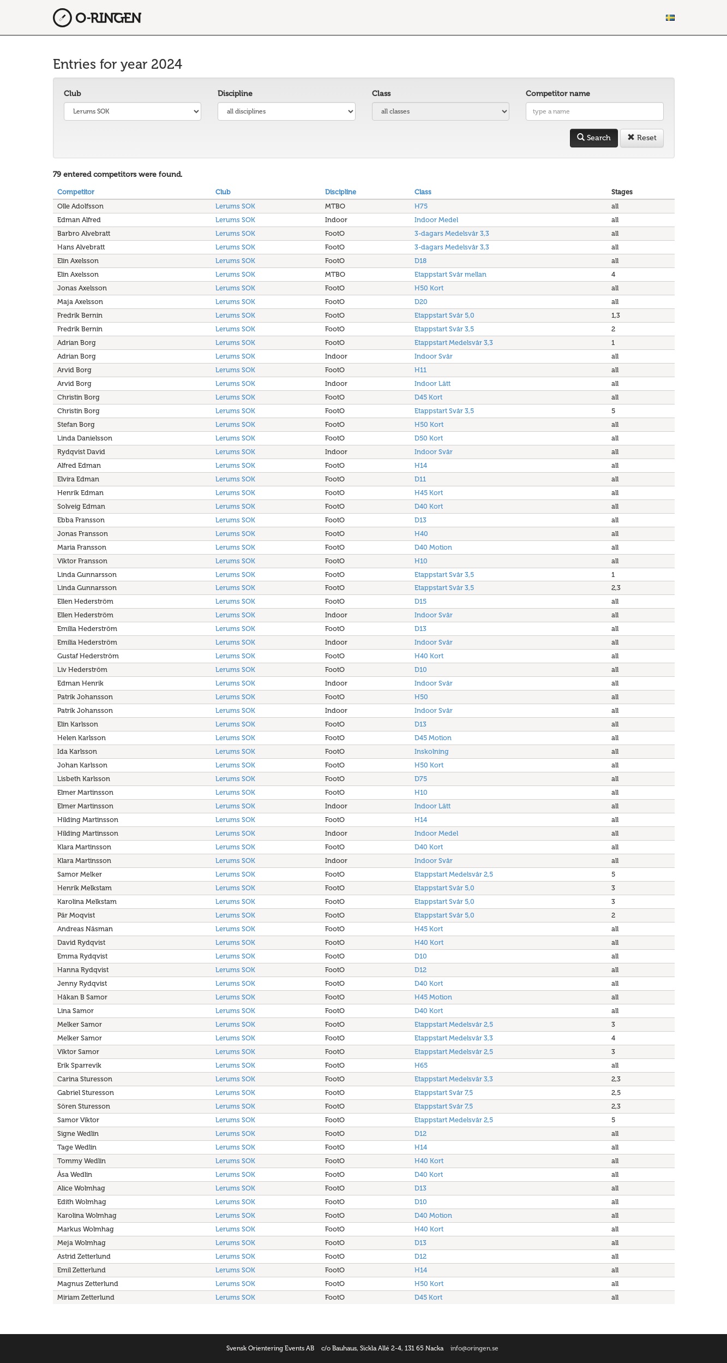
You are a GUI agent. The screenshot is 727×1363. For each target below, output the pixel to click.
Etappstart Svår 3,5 (444, 329)
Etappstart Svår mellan (450, 274)
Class (381, 93)
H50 (421, 697)
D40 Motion (433, 547)
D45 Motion (433, 738)
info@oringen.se (474, 1348)
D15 (420, 601)
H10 (421, 561)
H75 (421, 206)
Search (594, 137)
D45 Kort (428, 397)
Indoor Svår (433, 356)
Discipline (235, 93)
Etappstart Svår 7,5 (443, 1092)
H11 (420, 370)
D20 (421, 301)
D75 (420, 779)
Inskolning (431, 751)
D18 (420, 261)
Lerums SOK (235, 206)
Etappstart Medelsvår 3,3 (453, 342)
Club (72, 93)
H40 (421, 533)
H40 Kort (428, 656)
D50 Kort (428, 438)
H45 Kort (428, 493)
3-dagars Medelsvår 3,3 (451, 233)
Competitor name (558, 93)
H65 (421, 1065)
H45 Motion (433, 997)
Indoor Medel (436, 220)
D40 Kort (428, 506)
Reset (642, 137)
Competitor (75, 192)
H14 (420, 465)
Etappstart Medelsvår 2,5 (453, 874)
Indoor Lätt (432, 383)
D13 (420, 520)
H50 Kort (428, 288)
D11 (420, 479)
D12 (420, 970)
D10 (420, 669)
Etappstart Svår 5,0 (444, 315)
